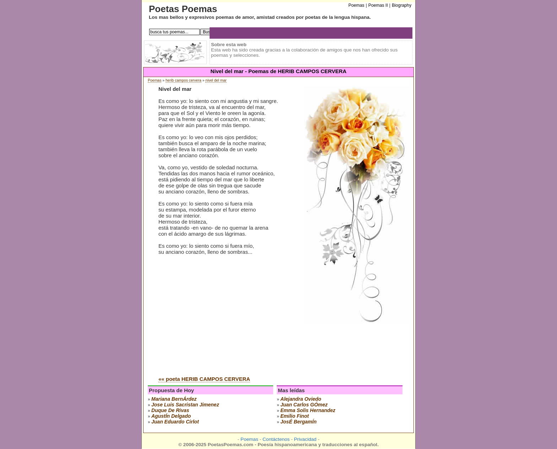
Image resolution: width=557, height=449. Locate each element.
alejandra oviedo (300, 399)
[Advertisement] (218, 316)
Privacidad (305, 439)
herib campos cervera (183, 80)
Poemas (154, 80)
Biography (401, 5)
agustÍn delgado (171, 416)
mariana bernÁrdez (174, 399)
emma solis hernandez (307, 410)
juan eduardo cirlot (175, 422)
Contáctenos (276, 439)
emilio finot (294, 416)
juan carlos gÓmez (304, 404)
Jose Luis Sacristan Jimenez (185, 404)
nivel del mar (215, 80)
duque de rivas (170, 410)
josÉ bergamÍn (298, 422)
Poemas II (378, 5)
